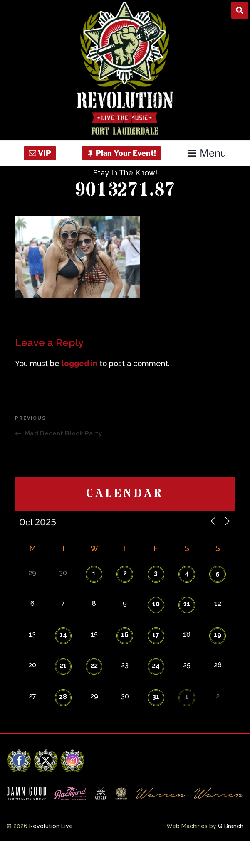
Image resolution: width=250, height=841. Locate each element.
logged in (79, 363)
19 (217, 635)
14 (63, 635)
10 (156, 604)
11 (186, 604)
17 (155, 635)
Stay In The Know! (125, 172)
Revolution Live (51, 826)
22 (94, 665)
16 (125, 635)
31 (155, 697)
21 (63, 665)
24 (156, 665)
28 (63, 697)
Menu (206, 153)
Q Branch (230, 826)
